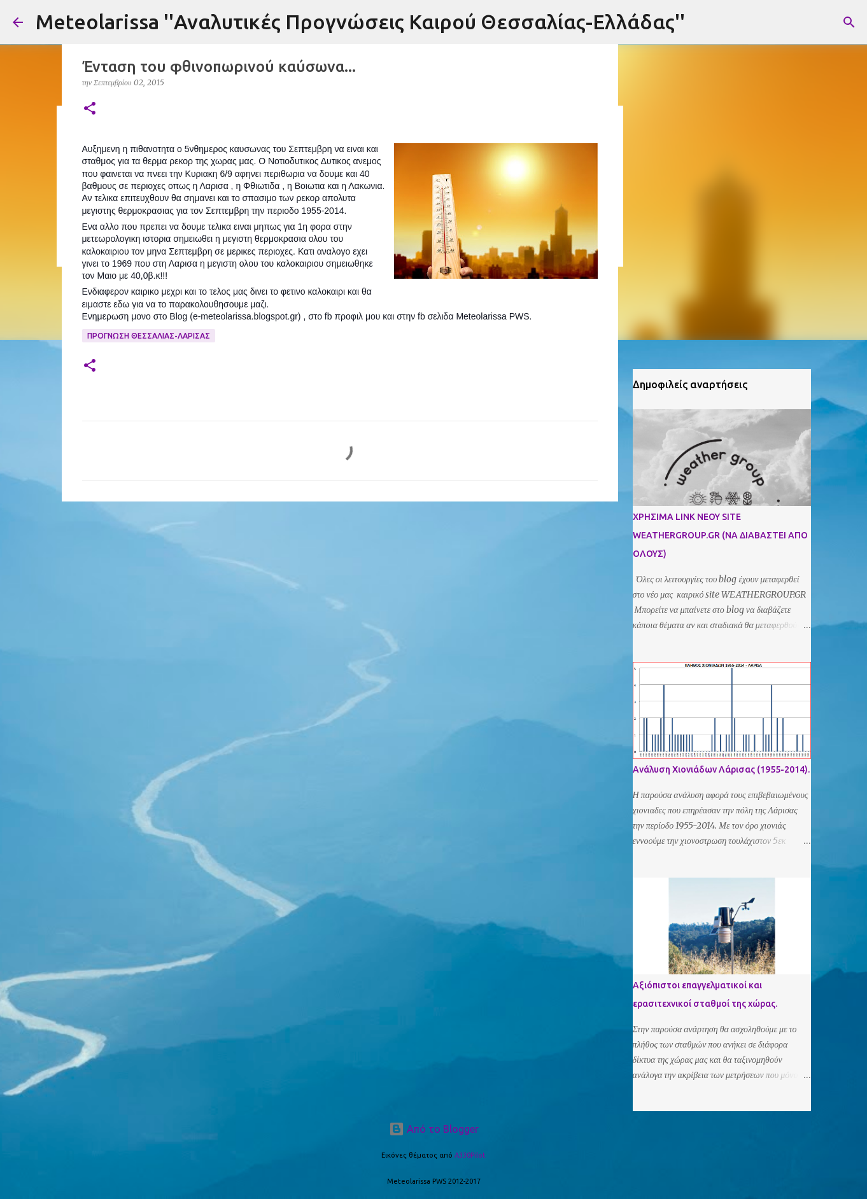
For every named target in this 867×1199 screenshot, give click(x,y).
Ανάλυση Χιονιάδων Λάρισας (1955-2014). (721, 769)
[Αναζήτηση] (849, 22)
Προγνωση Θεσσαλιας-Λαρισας (148, 336)
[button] (89, 109)
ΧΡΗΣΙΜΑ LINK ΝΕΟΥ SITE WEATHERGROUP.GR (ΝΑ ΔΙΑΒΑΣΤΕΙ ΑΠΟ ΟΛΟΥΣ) (720, 535)
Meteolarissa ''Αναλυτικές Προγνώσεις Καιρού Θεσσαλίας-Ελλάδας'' (360, 21)
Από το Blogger (434, 1129)
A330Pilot (470, 1155)
